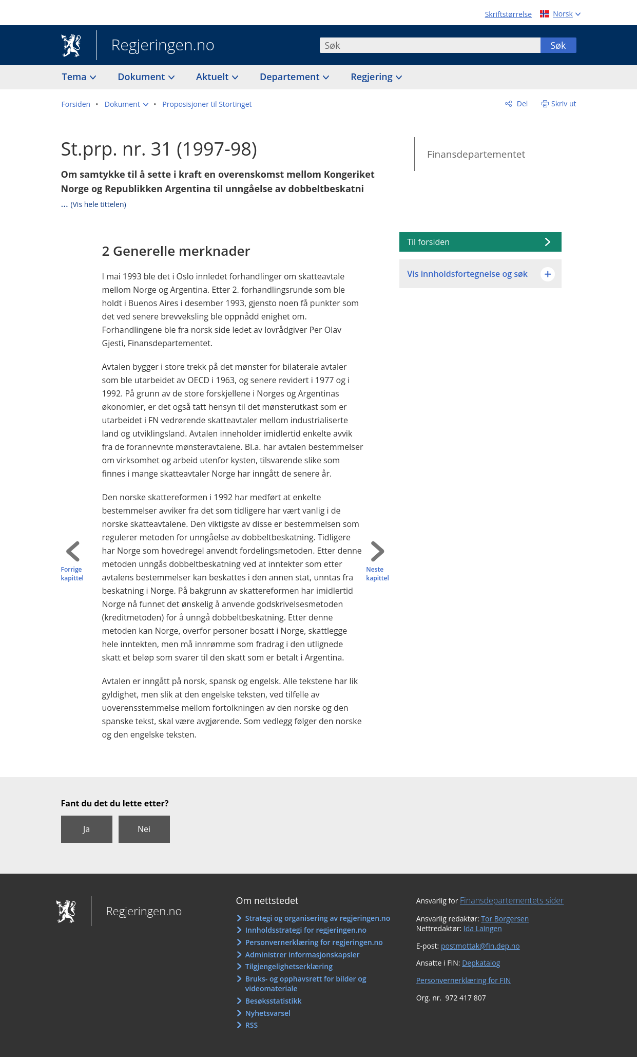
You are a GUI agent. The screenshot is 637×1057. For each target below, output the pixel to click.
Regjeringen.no (155, 46)
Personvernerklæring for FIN (463, 980)
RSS (251, 1025)
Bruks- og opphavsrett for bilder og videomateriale (305, 984)
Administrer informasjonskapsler (302, 954)
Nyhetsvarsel (268, 1013)
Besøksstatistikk (273, 1001)
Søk (558, 45)
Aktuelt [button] (213, 76)
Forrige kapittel (72, 573)
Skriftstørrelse (508, 14)
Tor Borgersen (505, 918)
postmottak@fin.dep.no (480, 946)
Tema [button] (75, 76)
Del (521, 103)
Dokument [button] (142, 76)
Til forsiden (428, 242)
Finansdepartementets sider (512, 900)
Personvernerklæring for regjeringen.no (314, 942)
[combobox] (430, 45)
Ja (86, 829)
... (93, 203)
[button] (126, 104)
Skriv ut (563, 103)
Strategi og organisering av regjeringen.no (318, 918)
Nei (144, 829)
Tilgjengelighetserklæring (289, 966)
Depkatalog (481, 963)
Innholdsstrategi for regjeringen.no (305, 930)
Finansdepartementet (476, 154)
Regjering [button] (373, 76)
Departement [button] (291, 76)
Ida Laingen (483, 928)
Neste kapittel (377, 573)
